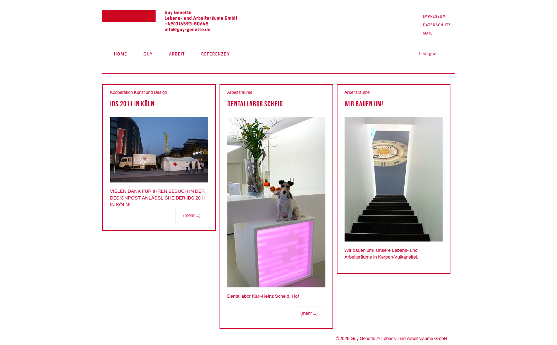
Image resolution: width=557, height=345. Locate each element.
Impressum (434, 16)
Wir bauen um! (364, 104)
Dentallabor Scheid (255, 104)
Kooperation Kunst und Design (138, 92)
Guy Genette (169, 21)
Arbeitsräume (240, 92)
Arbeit (177, 54)
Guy (148, 54)
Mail (428, 33)
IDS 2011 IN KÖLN (132, 104)
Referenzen (215, 54)
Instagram (429, 53)
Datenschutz (437, 24)
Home (120, 54)
